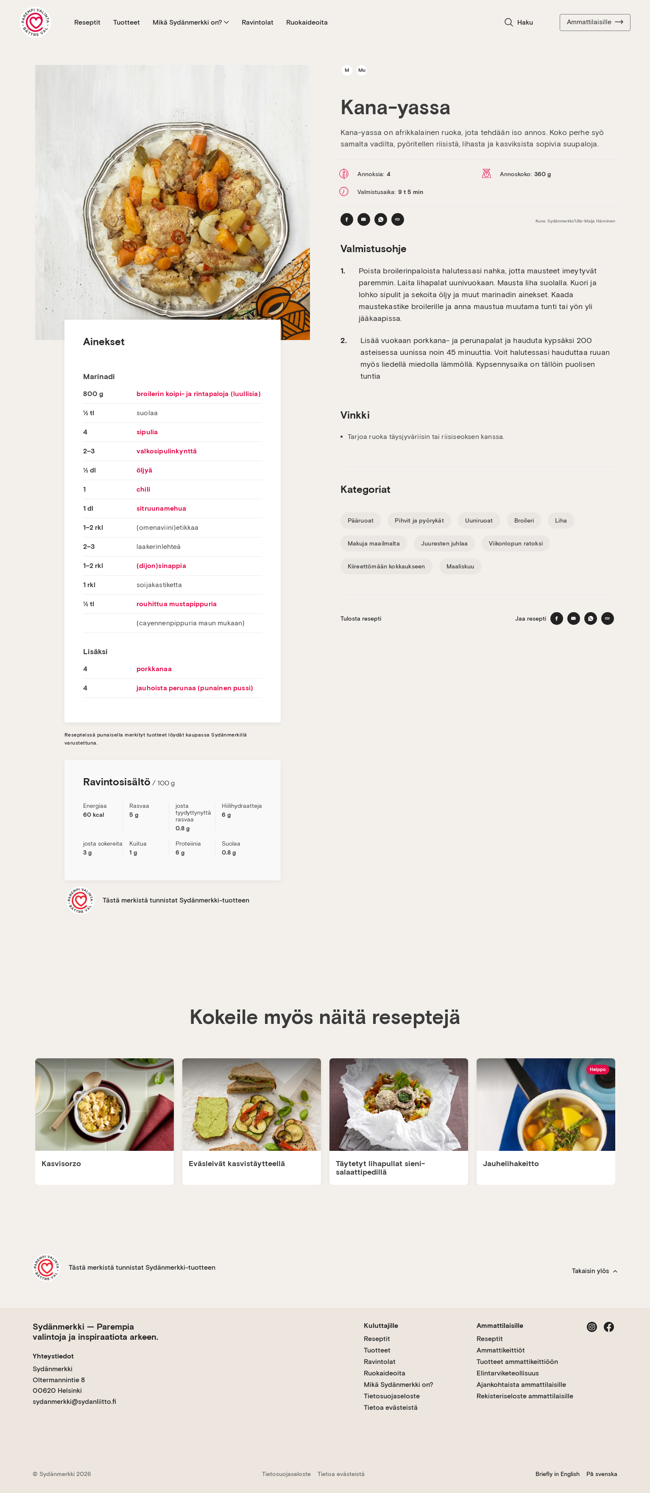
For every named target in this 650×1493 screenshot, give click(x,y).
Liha (561, 520)
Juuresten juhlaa (444, 543)
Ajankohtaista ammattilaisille (521, 1385)
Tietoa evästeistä (391, 1407)
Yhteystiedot (53, 1356)
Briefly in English (558, 1474)
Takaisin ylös (594, 1271)
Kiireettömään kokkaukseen (386, 566)
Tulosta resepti (360, 618)
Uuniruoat (479, 520)
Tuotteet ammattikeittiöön (517, 1362)
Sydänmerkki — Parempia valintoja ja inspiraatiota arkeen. (95, 1331)
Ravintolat (257, 22)
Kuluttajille (381, 1325)
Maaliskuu (460, 566)
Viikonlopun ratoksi (516, 543)
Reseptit (87, 22)
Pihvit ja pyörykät (419, 520)
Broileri (524, 520)
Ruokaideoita (307, 22)
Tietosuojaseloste (392, 1396)
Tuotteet (126, 22)
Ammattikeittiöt (501, 1350)
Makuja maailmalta (374, 543)
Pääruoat (361, 520)
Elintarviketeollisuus (508, 1373)
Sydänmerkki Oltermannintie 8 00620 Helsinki (59, 1380)
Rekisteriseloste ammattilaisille (525, 1396)
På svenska (601, 1474)
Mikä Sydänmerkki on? (191, 22)
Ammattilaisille (595, 22)
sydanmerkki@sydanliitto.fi (74, 1401)
